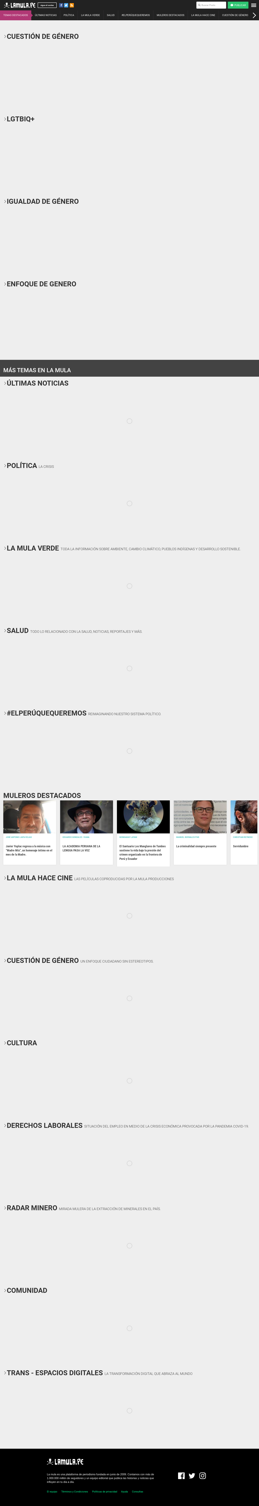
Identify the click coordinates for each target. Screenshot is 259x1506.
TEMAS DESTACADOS (15, 15)
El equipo (52, 1491)
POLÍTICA (69, 15)
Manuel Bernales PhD (187, 837)
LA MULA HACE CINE (203, 15)
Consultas (137, 1491)
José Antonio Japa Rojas (19, 837)
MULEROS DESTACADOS (170, 15)
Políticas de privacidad (104, 1491)
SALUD (111, 15)
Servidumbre (240, 846)
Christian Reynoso (243, 837)
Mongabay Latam (128, 837)
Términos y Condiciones (74, 1491)
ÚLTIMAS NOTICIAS (46, 15)
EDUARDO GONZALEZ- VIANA (76, 837)
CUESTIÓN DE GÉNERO (235, 15)
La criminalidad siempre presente (196, 846)
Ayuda (124, 1491)
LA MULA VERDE (90, 15)
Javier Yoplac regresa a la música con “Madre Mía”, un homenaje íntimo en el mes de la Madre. (29, 850)
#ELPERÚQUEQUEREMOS (136, 15)
